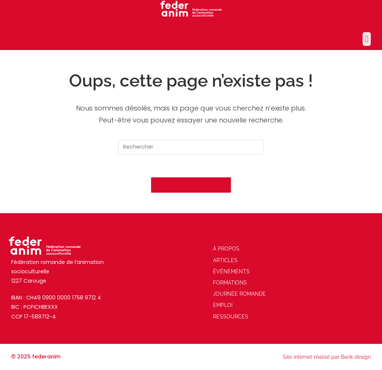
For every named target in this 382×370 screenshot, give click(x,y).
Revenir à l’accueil (191, 185)
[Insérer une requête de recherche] (191, 147)
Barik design (356, 357)
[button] (367, 39)
